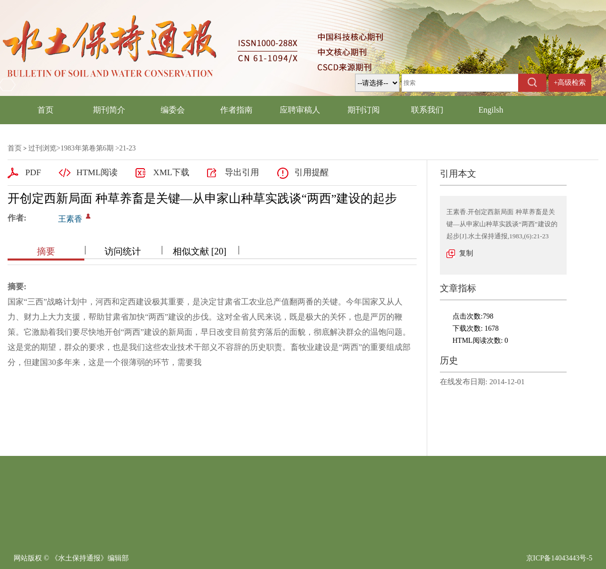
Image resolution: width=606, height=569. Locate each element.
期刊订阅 (363, 110)
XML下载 (171, 172)
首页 (45, 110)
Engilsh (491, 110)
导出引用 (242, 172)
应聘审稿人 (300, 110)
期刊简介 (109, 110)
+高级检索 (570, 82)
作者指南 (236, 110)
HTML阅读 (97, 172)
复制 (466, 253)
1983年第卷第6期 (87, 148)
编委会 (173, 110)
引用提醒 (311, 172)
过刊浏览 (42, 148)
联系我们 (427, 110)
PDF (33, 172)
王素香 (70, 219)
